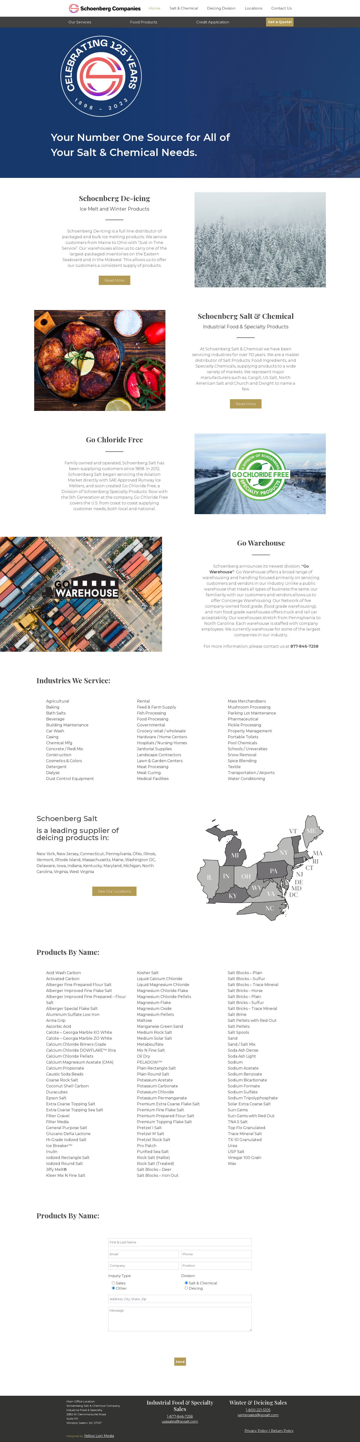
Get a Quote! (280, 22)
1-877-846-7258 (180, 1416)
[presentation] (144, 1344)
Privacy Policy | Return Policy (269, 1431)
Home (154, 8)
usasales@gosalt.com (180, 1421)
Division (188, 1275)
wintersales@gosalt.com (258, 1415)
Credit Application (212, 22)
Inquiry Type (119, 1275)
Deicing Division (221, 8)
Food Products (143, 22)
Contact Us (281, 8)
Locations (253, 8)
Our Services (79, 22)
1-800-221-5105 (258, 1410)
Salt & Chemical (184, 8)
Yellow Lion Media (99, 1436)
